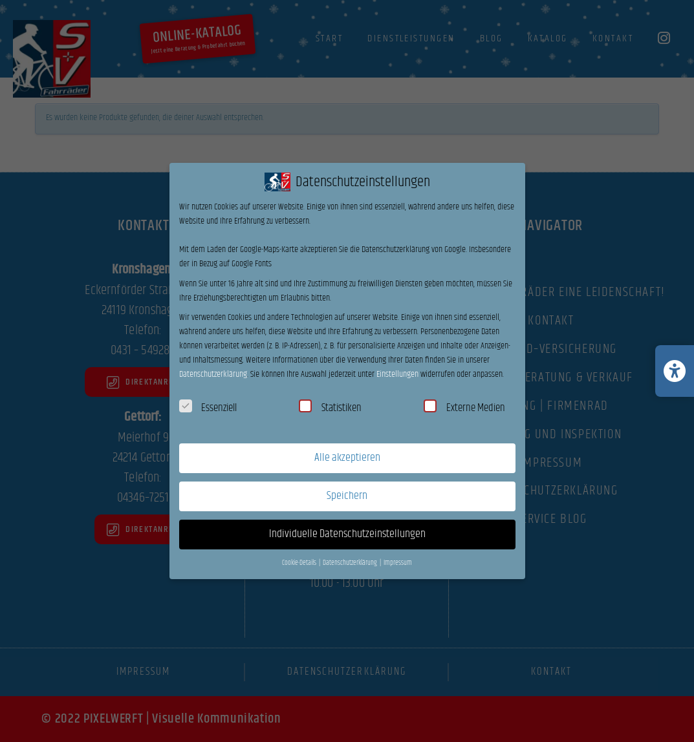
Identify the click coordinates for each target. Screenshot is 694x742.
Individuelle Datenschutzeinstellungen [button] (347, 533)
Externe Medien (464, 407)
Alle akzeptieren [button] (347, 457)
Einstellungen (397, 374)
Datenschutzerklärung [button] (350, 563)
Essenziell (208, 407)
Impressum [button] (398, 563)
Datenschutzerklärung (213, 374)
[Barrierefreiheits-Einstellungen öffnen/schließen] (674, 371)
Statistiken (330, 407)
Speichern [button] (347, 495)
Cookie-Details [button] (300, 563)
